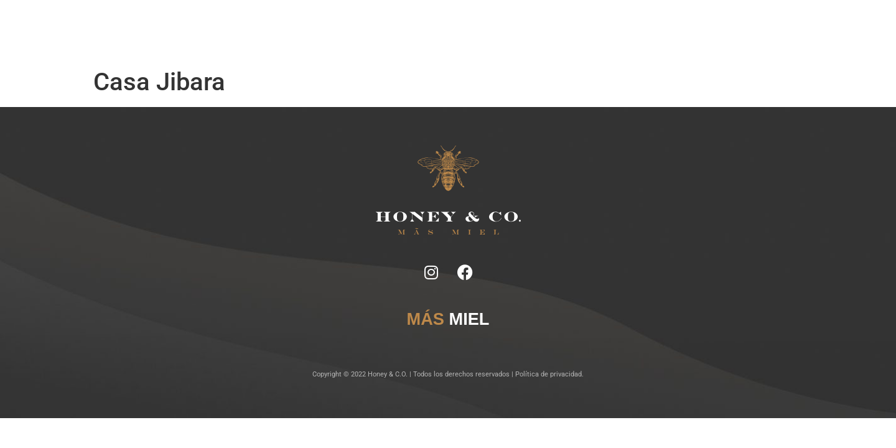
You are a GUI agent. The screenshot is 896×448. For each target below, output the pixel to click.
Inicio (290, 31)
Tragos (413, 31)
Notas (321, 31)
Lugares (451, 31)
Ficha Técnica (366, 31)
